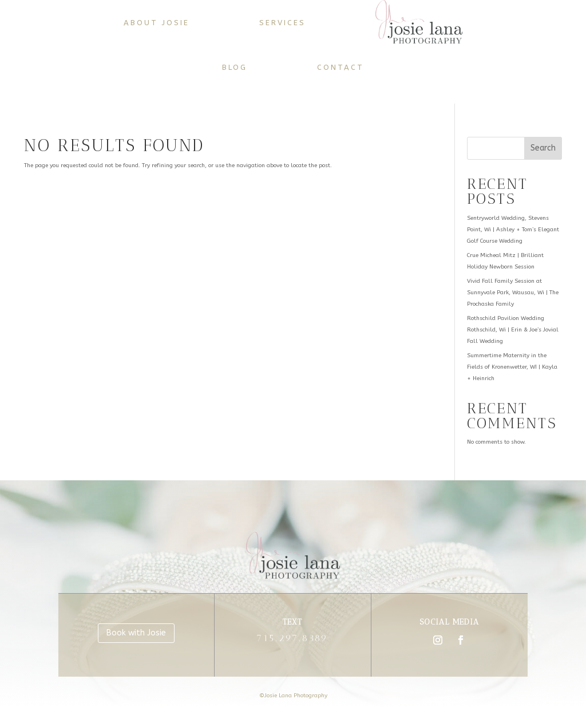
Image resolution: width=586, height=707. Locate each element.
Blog (234, 67)
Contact (340, 67)
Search (543, 148)
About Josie (156, 22)
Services (282, 22)
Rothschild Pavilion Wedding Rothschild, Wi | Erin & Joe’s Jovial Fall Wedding (513, 330)
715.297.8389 (292, 638)
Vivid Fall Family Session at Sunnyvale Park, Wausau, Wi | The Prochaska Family (513, 292)
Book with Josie (136, 633)
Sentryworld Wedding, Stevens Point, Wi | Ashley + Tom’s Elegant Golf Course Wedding (513, 229)
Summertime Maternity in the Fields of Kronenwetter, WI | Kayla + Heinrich (512, 367)
